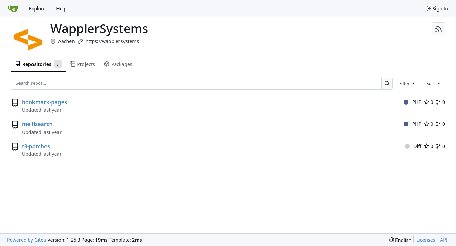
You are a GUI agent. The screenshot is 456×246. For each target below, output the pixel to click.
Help (61, 8)
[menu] (400, 240)
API (443, 239)
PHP (412, 102)
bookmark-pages (44, 102)
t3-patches (36, 146)
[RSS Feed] (438, 28)
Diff (413, 146)
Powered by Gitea (26, 239)
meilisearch (37, 124)
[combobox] (407, 83)
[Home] (13, 8)
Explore (37, 8)
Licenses (425, 239)
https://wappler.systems (112, 41)
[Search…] (387, 84)
